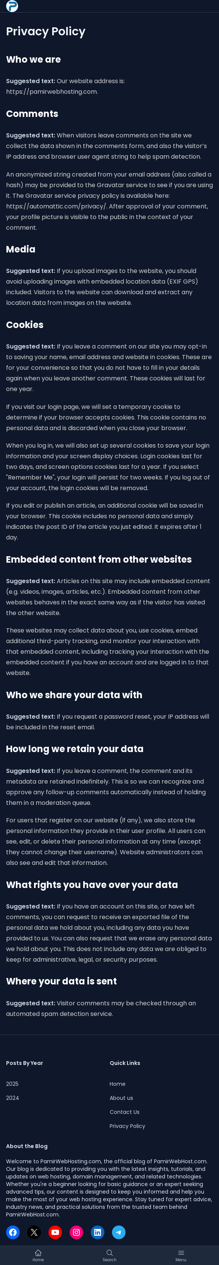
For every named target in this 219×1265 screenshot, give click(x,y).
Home (118, 1084)
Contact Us (125, 1112)
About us (121, 1098)
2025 (12, 1084)
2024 (12, 1098)
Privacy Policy (127, 1126)
